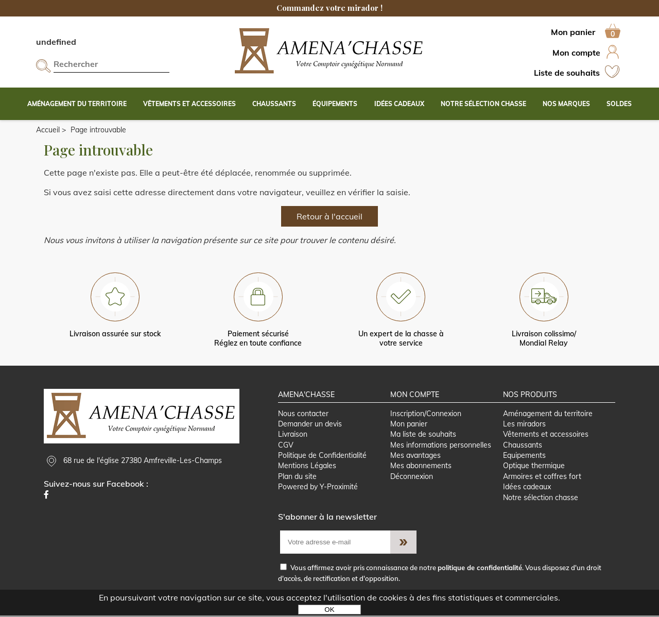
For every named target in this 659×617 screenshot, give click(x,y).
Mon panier (408, 424)
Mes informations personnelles (440, 445)
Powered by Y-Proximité (318, 488)
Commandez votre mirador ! (329, 8)
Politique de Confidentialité (322, 456)
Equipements (524, 456)
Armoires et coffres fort (542, 477)
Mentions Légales (307, 467)
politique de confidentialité (480, 569)
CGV (285, 445)
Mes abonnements (421, 467)
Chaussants (522, 445)
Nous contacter (303, 414)
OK (329, 609)
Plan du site (297, 477)
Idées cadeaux (527, 488)
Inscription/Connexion (425, 414)
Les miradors (524, 424)
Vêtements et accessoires (545, 435)
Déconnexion (411, 477)
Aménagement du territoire (548, 414)
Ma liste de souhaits (423, 435)
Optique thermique (534, 467)
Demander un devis (310, 424)
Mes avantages (415, 456)
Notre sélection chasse (540, 499)
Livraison (292, 435)
